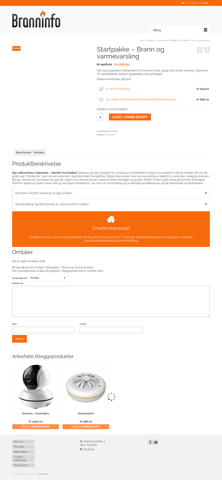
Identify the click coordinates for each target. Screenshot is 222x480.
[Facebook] (150, 442)
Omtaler (39, 152)
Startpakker (110, 135)
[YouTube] (155, 442)
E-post (83, 324)
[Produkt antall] (100, 117)
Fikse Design (43, 474)
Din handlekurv (195, 3)
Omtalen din (18, 283)
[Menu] (180, 30)
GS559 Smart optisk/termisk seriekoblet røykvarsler (143, 99)
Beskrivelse (23, 152)
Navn (15, 324)
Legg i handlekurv (130, 117)
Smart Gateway (120, 88)
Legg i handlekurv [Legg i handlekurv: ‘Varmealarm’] (85, 426)
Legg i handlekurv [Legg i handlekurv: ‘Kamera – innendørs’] (35, 426)
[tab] (24, 152)
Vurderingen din (20, 278)
